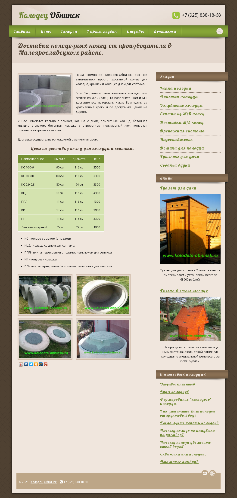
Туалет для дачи (178, 188)
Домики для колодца (182, 148)
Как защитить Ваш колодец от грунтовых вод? (188, 413)
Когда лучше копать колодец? (189, 423)
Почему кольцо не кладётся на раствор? (187, 432)
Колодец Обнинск (44, 482)
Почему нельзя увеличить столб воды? (185, 444)
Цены (46, 31)
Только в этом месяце (184, 290)
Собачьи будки (175, 165)
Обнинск (48, 15)
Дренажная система (182, 131)
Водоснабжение (176, 139)
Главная (22, 31)
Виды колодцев (174, 391)
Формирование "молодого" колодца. (186, 401)
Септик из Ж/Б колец (182, 113)
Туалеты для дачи (179, 156)
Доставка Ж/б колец (182, 122)
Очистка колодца (179, 96)
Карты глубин (102, 31)
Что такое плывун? (179, 461)
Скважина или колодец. (183, 454)
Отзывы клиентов (178, 384)
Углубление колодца (181, 105)
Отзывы (135, 31)
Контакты (165, 31)
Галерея (69, 31)
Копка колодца (176, 88)
